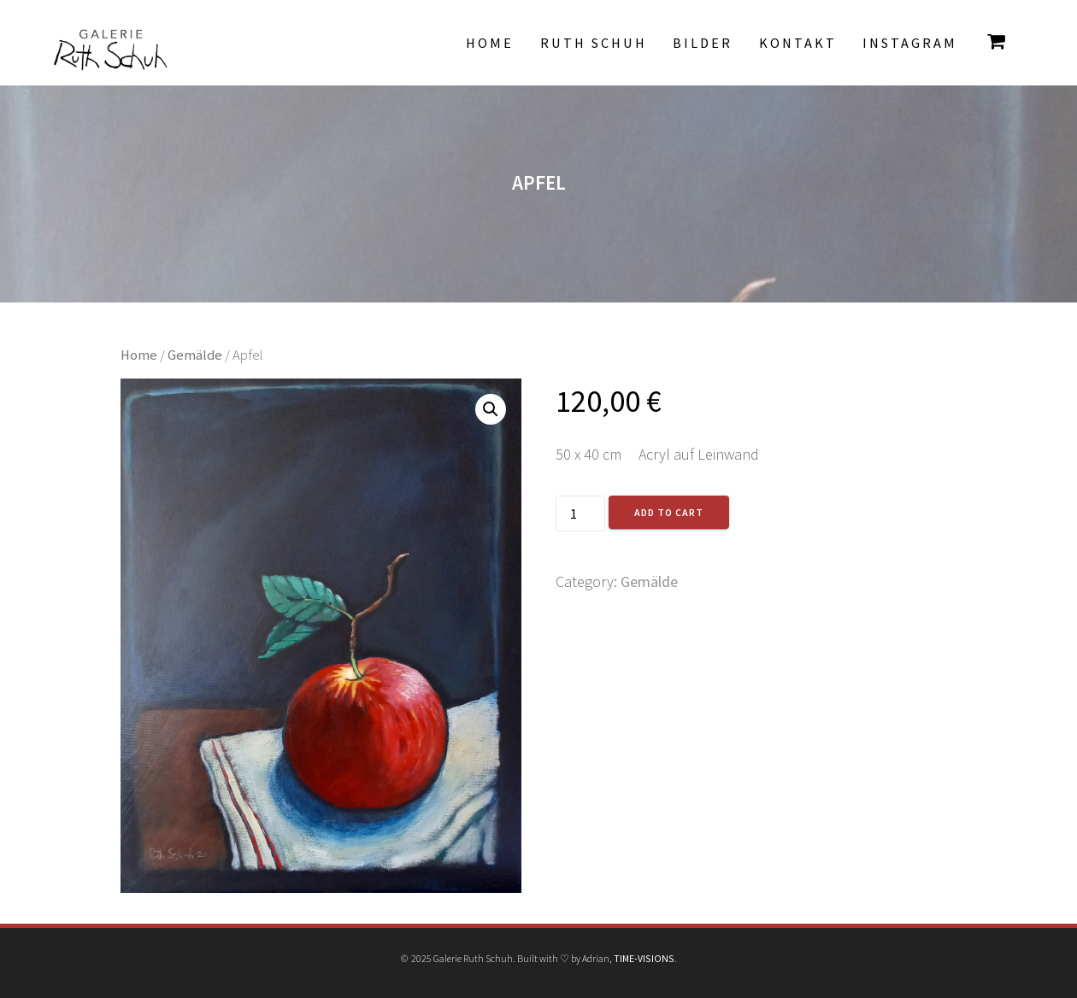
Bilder (703, 42)
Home (490, 42)
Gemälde (195, 355)
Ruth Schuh (593, 42)
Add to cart (668, 512)
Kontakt (798, 42)
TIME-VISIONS (644, 958)
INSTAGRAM (909, 42)
